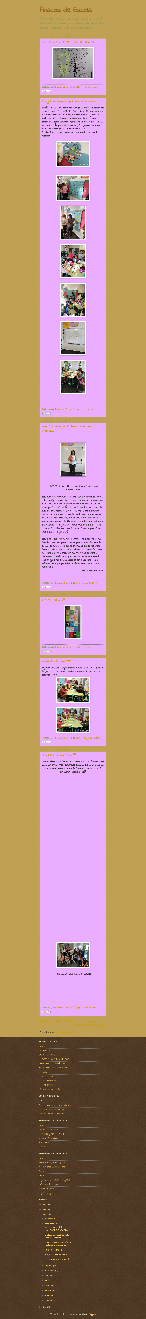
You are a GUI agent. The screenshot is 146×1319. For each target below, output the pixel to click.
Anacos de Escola (66, 10)
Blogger (92, 1314)
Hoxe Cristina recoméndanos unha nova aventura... (58, 1244)
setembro (50, 1271)
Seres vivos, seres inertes (51, 1109)
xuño (47, 1275)
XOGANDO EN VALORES (57, 662)
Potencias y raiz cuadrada (51, 1134)
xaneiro (49, 1300)
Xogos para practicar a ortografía (54, 1180)
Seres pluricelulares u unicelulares (55, 1105)
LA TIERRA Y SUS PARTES (51, 1089)
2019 (44, 1204)
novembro (50, 1223)
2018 (44, 1209)
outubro (49, 1266)
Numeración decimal (48, 1138)
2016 (44, 1307)
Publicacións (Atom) (63, 1032)
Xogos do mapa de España (52, 1162)
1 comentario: (89, 409)
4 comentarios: (90, 87)
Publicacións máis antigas (90, 1025)
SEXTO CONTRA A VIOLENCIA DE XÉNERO (68, 42)
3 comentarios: (89, 1007)
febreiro (49, 1295)
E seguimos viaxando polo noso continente (68, 101)
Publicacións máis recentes (57, 1021)
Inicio (91, 1021)
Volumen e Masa (46, 1188)
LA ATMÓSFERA (46, 1085)
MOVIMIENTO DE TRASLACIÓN (53, 1067)
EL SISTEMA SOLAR (48, 1055)
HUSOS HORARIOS (47, 1080)
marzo (48, 1290)
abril (47, 1285)
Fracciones (44, 1142)
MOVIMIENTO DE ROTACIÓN (52, 1063)
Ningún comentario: (91, 738)
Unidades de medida (49, 1184)
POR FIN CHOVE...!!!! (53, 600)
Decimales (44, 1171)
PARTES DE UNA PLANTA (51, 1114)
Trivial (41, 1175)
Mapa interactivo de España (52, 1167)
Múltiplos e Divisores (49, 1129)
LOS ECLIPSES (46, 1076)
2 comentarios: (90, 583)
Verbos (42, 1147)
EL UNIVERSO (45, 1050)
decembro (50, 1218)
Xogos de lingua (46, 1193)
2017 (44, 1214)
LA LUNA (43, 1072)
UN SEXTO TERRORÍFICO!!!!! (59, 755)
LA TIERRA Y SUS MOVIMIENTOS (54, 1059)
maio (47, 1281)
